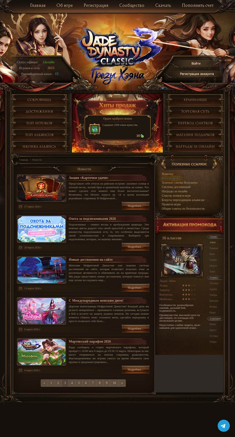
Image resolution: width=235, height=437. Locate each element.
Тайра (212, 341)
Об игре (64, 6)
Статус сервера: (27, 62)
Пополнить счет (198, 6)
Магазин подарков (195, 135)
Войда (213, 306)
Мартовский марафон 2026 (90, 341)
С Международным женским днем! (96, 300)
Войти (196, 64)
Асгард (213, 335)
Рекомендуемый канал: (36, 74)
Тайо (212, 271)
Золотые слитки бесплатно (180, 182)
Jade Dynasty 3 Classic (117, 47)
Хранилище (195, 100)
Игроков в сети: (29, 68)
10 (114, 383)
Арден (213, 289)
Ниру (212, 312)
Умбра (213, 294)
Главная (38, 6)
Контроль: (166, 294)
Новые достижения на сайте (91, 259)
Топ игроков (39, 123)
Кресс (213, 330)
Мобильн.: (166, 299)
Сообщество (131, 6)
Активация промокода (189, 226)
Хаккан (213, 248)
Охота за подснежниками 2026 (92, 218)
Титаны (214, 283)
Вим (212, 254)
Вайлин (214, 300)
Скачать (163, 6)
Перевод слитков (195, 123)
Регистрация (96, 6)
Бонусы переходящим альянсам (183, 200)
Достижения (39, 111)
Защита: (164, 290)
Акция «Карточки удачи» (88, 178)
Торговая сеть (195, 111)
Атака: (163, 285)
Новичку (167, 174)
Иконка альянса (39, 146)
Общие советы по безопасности (183, 208)
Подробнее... (136, 205)
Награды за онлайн (195, 146)
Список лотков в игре (176, 195)
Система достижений (176, 187)
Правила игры (171, 204)
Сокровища (39, 100)
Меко (212, 324)
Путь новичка (171, 178)
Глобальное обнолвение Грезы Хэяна (117, 76)
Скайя (213, 259)
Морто (213, 265)
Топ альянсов (39, 135)
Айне (212, 242)
